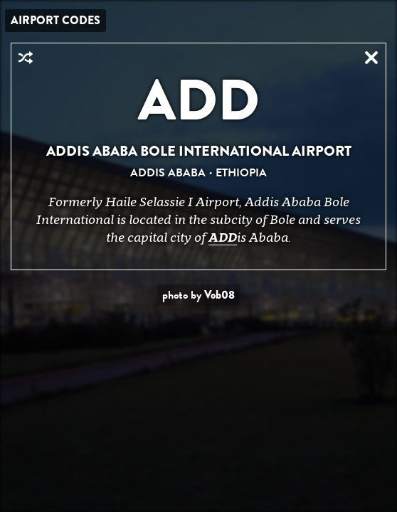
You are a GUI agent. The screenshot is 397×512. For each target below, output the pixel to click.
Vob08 (219, 295)
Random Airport (25, 57)
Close (371, 57)
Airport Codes (55, 20)
